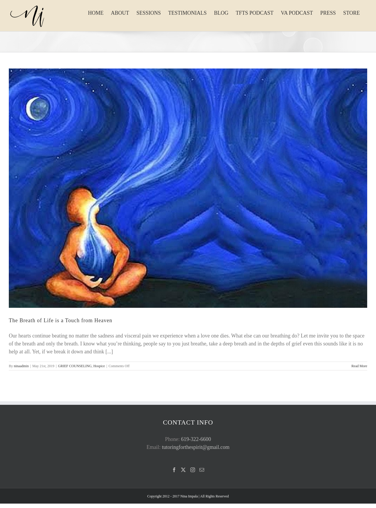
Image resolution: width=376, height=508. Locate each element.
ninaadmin (21, 366)
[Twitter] (183, 469)
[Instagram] (192, 469)
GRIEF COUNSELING (74, 366)
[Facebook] (174, 469)
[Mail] (201, 469)
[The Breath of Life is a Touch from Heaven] (188, 188)
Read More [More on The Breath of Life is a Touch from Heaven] (359, 366)
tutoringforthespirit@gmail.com (195, 447)
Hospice (99, 366)
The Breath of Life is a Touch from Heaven (60, 320)
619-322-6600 (196, 439)
